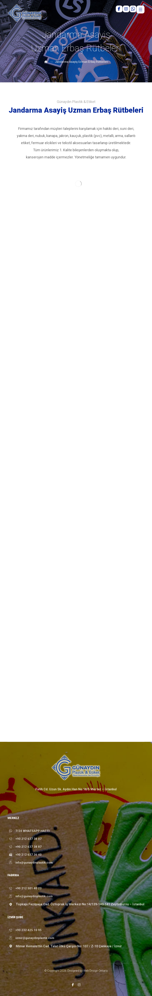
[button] (73, 985)
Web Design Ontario (95, 970)
